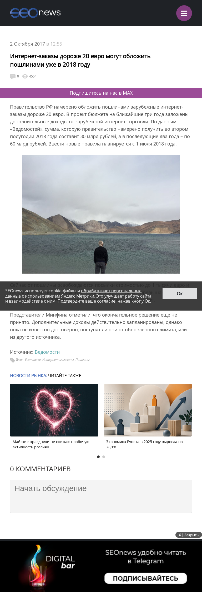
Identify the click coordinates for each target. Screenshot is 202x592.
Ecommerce (33, 359)
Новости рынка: (28, 376)
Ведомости (47, 352)
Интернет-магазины (58, 359)
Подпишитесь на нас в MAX (101, 93)
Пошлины (82, 359)
